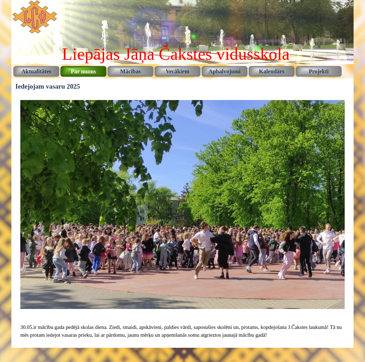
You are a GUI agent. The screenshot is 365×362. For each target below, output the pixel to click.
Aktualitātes (36, 71)
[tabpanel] (182, 331)
